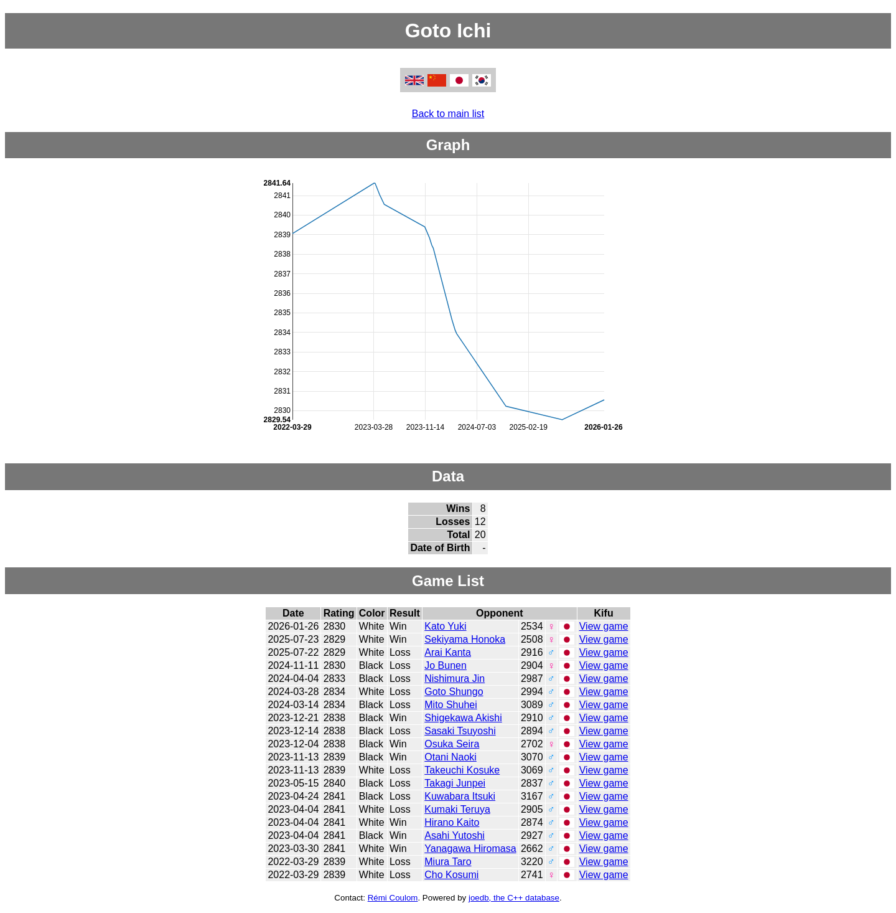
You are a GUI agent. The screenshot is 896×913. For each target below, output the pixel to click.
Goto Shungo (453, 691)
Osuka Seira (451, 744)
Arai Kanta (447, 652)
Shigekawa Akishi (463, 717)
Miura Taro (447, 861)
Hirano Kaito (451, 822)
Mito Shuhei (450, 704)
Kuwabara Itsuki (459, 796)
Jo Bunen (445, 665)
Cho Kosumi (451, 874)
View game (603, 626)
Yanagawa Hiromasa (470, 848)
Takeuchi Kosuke (462, 770)
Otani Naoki (450, 757)
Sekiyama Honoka (464, 639)
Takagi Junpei (454, 783)
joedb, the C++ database (514, 897)
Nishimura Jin (454, 678)
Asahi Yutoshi (454, 835)
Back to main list (448, 113)
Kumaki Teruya (457, 809)
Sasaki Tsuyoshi (459, 731)
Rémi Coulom (393, 897)
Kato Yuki (445, 626)
